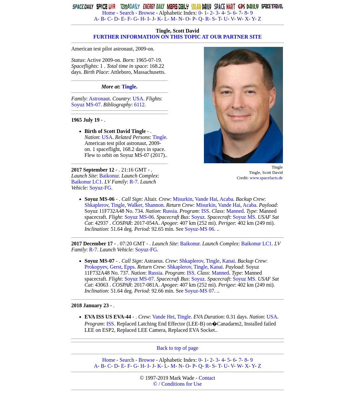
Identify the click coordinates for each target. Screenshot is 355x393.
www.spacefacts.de (266, 177)
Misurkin (183, 199)
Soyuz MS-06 (139, 217)
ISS (205, 211)
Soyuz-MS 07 (199, 291)
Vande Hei (163, 317)
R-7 (133, 182)
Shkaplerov (97, 205)
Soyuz (198, 217)
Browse (146, 13)
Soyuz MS (244, 217)
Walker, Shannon (145, 205)
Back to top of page (177, 348)
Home (108, 13)
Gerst (116, 267)
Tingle (129, 86)
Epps (129, 267)
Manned (234, 211)
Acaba (226, 199)
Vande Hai (206, 199)
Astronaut (99, 98)
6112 (139, 104)
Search (127, 13)
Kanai (228, 261)
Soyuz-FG (100, 188)
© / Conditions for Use (177, 384)
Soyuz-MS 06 (199, 229)
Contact (207, 378)
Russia (170, 211)
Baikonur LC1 (86, 182)
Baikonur (109, 176)
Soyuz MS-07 (86, 104)
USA (138, 98)
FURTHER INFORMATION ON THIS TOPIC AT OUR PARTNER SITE (177, 37)
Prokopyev (96, 267)
